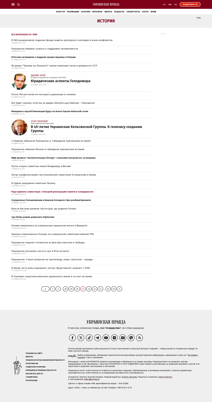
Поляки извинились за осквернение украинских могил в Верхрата (49, 225)
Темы (198, 18)
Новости (60, 12)
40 (77, 289)
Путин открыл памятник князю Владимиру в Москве (41, 166)
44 (100, 289)
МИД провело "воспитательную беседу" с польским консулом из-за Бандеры (53, 157)
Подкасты (119, 12)
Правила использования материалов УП (45, 360)
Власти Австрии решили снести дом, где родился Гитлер (43, 208)
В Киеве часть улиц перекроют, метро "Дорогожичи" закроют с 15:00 (50, 268)
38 (65, 289)
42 (89, 289)
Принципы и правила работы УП (41, 370)
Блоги (145, 12)
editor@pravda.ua (91, 379)
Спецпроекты (133, 12)
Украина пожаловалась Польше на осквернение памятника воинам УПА (52, 234)
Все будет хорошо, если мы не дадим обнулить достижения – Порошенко (53, 103)
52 (108, 289)
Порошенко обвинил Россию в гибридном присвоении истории (47, 149)
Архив (153, 12)
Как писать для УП (34, 374)
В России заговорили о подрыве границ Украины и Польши (43, 57)
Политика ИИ (32, 363)
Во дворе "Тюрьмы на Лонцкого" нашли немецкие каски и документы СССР (54, 65)
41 (83, 289)
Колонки (85, 12)
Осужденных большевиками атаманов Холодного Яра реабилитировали (51, 200)
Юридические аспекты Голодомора (60, 81)
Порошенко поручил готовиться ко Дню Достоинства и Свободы (48, 242)
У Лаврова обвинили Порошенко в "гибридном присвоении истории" (51, 140)
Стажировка (32, 377)
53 (114, 289)
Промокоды (31, 380)
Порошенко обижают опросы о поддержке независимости (44, 48)
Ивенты (108, 12)
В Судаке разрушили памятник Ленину (33, 183)
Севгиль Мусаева (129, 377)
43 (95, 289)
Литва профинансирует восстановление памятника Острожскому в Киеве (53, 174)
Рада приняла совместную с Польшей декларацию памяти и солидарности (52, 191)
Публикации (73, 12)
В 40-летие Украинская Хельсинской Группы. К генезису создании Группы (86, 129)
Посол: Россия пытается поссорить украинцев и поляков (43, 94)
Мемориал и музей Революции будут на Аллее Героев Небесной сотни (49, 111)
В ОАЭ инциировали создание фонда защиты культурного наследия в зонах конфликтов (61, 40)
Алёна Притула (165, 377)
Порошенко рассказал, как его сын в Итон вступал (40, 251)
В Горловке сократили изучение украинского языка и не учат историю (51, 276)
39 (71, 289)
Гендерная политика (36, 367)
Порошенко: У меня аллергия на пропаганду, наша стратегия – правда (52, 259)
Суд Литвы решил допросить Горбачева (32, 217)
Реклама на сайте (34, 353)
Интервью (97, 12)
